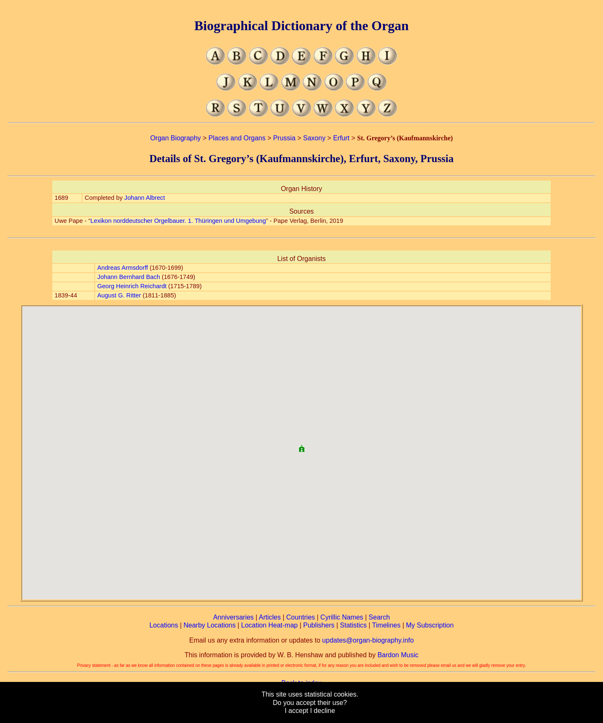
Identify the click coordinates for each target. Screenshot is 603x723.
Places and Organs (237, 138)
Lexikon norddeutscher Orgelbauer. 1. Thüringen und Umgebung (178, 220)
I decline (322, 710)
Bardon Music (397, 654)
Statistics (353, 625)
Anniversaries (233, 617)
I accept (296, 710)
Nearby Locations (209, 625)
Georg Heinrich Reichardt (131, 286)
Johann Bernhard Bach (128, 277)
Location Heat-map (269, 625)
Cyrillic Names (341, 617)
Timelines (386, 625)
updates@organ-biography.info (368, 640)
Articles (270, 617)
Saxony (314, 138)
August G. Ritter (119, 295)
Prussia (284, 138)
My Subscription (430, 625)
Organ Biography (175, 138)
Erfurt (341, 138)
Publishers (319, 625)
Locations (163, 625)
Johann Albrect (144, 197)
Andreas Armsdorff (122, 267)
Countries (300, 617)
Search (379, 617)
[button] (301, 445)
